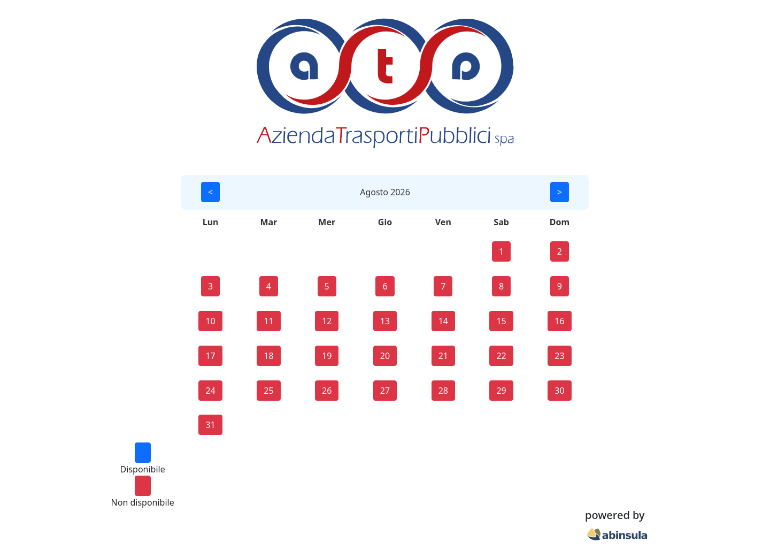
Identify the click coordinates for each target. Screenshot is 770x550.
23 (559, 356)
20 (385, 356)
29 (501, 390)
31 (210, 425)
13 (385, 321)
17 (210, 356)
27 (385, 390)
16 (559, 321)
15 (501, 321)
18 (268, 356)
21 (443, 356)
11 (268, 321)
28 (443, 390)
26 (327, 390)
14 (443, 321)
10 (210, 321)
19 (327, 356)
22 (501, 356)
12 (327, 321)
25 (268, 390)
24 (210, 390)
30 (559, 390)
